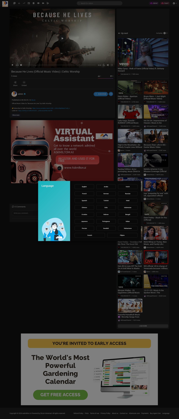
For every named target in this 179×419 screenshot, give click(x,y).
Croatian (84, 214)
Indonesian (127, 207)
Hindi (127, 200)
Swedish (106, 228)
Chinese (84, 207)
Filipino (122, 235)
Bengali (127, 214)
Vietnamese (128, 228)
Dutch (128, 187)
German (106, 193)
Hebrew (106, 214)
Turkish (106, 200)
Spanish (84, 200)
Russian (127, 193)
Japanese (84, 221)
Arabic (106, 187)
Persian (84, 228)
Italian (128, 221)
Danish (89, 235)
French (84, 193)
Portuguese (106, 221)
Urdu (106, 207)
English (84, 187)
